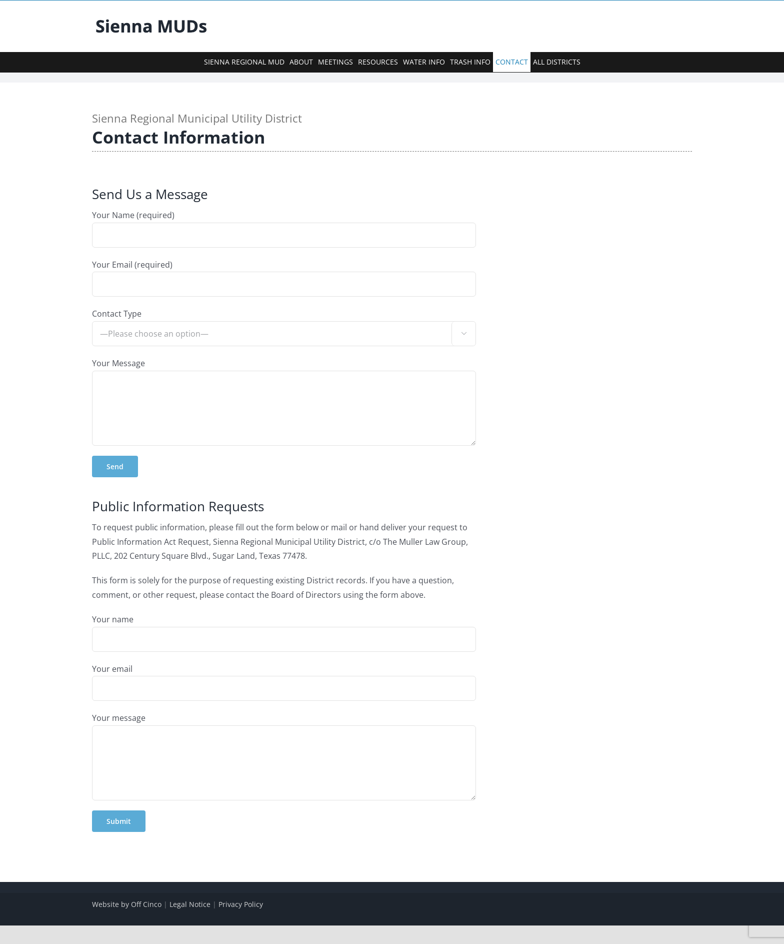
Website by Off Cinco (127, 904)
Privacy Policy (240, 904)
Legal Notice (190, 904)
